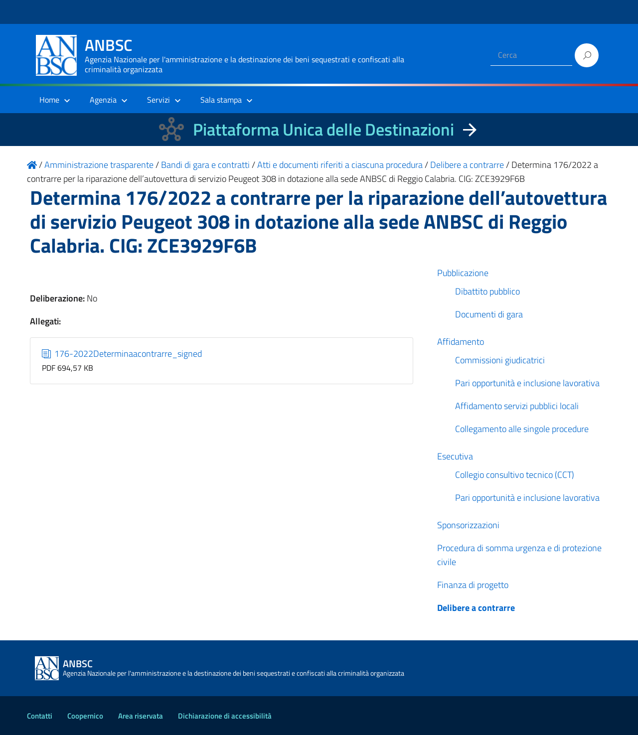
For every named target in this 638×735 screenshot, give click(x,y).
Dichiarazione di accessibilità (225, 716)
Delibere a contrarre (476, 607)
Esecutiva (455, 456)
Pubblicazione (462, 273)
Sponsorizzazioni (468, 525)
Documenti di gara (489, 314)
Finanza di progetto (472, 584)
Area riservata (140, 716)
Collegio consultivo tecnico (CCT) (514, 474)
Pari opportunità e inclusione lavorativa (527, 383)
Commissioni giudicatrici (500, 360)
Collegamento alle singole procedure (522, 429)
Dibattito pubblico (487, 291)
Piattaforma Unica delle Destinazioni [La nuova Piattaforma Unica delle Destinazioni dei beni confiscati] (323, 129)
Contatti (39, 716)
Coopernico (85, 716)
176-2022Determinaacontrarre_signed (122, 353)
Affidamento (460, 341)
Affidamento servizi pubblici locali (517, 406)
